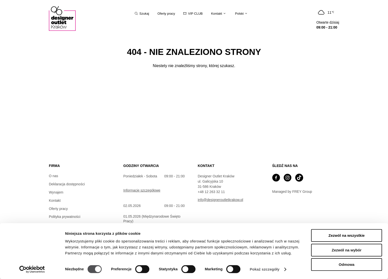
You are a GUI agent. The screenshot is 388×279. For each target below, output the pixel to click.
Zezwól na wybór (346, 250)
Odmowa (346, 264)
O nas (53, 176)
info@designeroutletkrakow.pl (220, 200)
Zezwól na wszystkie (346, 235)
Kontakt (55, 200)
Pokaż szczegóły (265, 269)
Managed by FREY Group (292, 192)
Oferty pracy (58, 209)
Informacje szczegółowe (141, 190)
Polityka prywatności (64, 217)
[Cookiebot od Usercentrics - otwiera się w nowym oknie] (32, 269)
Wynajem (56, 192)
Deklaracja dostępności (67, 184)
